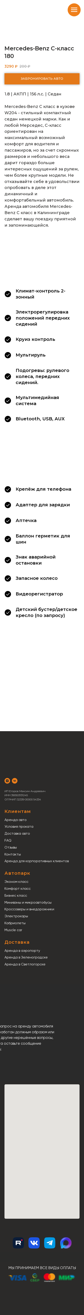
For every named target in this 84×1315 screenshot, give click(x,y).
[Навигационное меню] (74, 10)
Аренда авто (15, 820)
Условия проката (18, 826)
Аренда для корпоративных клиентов (36, 861)
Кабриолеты (15, 923)
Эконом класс (16, 881)
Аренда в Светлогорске (24, 964)
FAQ (7, 840)
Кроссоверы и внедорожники (29, 909)
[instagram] (7, 781)
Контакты (12, 854)
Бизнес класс (15, 895)
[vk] (14, 781)
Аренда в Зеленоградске (26, 957)
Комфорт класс (17, 888)
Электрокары (16, 916)
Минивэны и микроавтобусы (28, 902)
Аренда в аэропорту (22, 950)
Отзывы (10, 847)
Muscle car (13, 930)
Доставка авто (17, 833)
